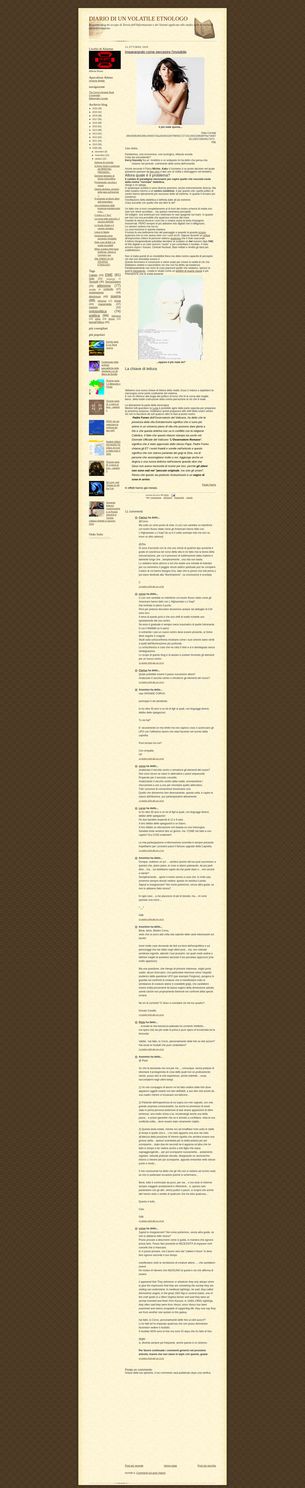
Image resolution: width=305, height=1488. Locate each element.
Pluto (142, 1023)
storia (97, 319)
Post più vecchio (207, 1467)
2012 (95, 137)
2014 (95, 130)
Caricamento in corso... (100, 537)
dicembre (99, 152)
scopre (202, 233)
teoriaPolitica (96, 322)
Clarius (143, 518)
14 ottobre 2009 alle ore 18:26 (151, 1016)
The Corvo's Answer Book (101, 92)
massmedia (104, 304)
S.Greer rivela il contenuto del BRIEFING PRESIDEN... (107, 169)
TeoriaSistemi (113, 281)
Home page (170, 1467)
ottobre (98, 159)
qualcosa (175, 239)
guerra (116, 296)
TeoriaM (93, 281)
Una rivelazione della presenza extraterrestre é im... (107, 208)
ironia (117, 300)
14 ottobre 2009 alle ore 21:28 (151, 1360)
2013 (95, 134)
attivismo (104, 285)
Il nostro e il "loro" (102, 215)
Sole (91, 278)
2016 (95, 123)
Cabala (93, 275)
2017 (95, 119)
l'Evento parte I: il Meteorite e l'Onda (113, 384)
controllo (108, 289)
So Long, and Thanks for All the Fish (112, 485)
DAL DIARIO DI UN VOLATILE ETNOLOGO (103, 262)
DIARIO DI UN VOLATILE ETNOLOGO (138, 18)
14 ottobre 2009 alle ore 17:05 (151, 852)
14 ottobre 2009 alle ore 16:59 (151, 802)
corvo (142, 595)
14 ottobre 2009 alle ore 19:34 (151, 1051)
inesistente (139, 272)
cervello (92, 289)
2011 (95, 141)
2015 (95, 126)
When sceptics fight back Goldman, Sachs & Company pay (106, 252)
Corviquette (94, 95)
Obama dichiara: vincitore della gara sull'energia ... (106, 192)
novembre (100, 155)
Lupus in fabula (101, 232)
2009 (95, 148)
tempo (112, 319)
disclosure (95, 296)
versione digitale (97, 81)
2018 (95, 116)
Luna (155, 409)
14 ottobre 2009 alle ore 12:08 (151, 588)
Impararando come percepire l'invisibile (156, 52)
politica (94, 315)
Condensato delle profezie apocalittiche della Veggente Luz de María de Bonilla (110, 368)
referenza (116, 316)
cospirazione (96, 292)
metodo (93, 307)
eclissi (206, 236)
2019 (95, 112)
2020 (95, 108)
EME (109, 275)
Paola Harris (209, 486)
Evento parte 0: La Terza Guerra (112, 345)
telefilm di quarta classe (189, 272)
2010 (95, 144)
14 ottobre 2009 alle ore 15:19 (151, 684)
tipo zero (154, 172)
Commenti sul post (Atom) (151, 1474)
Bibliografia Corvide (98, 98)
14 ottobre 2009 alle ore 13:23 (151, 664)
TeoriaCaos (110, 279)
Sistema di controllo (104, 162)
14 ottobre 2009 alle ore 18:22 (151, 921)
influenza (102, 301)
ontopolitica (98, 311)
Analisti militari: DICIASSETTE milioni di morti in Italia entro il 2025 (113, 448)
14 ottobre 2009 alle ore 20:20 (151, 1222)
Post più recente (134, 1467)
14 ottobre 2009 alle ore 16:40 (151, 760)
